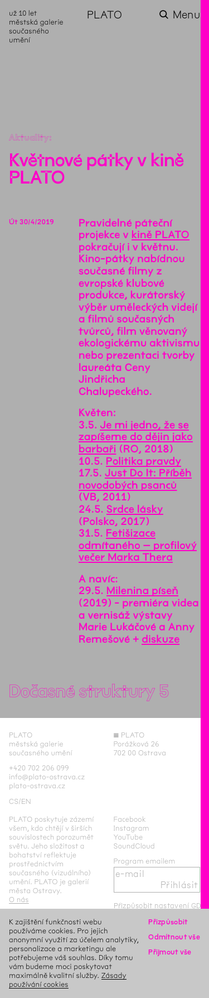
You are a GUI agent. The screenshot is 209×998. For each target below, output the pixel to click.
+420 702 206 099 (39, 768)
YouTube (128, 837)
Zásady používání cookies (68, 980)
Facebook (130, 819)
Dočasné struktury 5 (89, 691)
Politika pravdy (143, 461)
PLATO (104, 15)
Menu (186, 15)
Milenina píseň (142, 590)
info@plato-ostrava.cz (47, 777)
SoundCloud (134, 846)
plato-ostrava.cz (37, 786)
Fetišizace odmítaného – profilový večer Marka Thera (138, 545)
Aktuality (29, 138)
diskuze (160, 639)
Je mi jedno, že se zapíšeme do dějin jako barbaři (136, 437)
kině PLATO (160, 234)
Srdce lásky (134, 509)
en (26, 801)
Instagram (131, 828)
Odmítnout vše (174, 937)
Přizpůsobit (167, 922)
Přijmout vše (169, 952)
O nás (19, 899)
